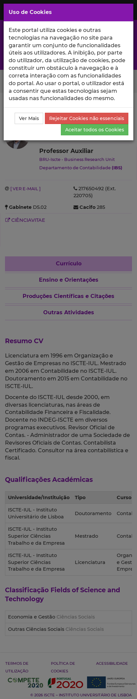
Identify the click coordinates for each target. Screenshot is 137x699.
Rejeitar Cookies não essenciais (86, 118)
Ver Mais (29, 118)
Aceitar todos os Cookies (94, 130)
